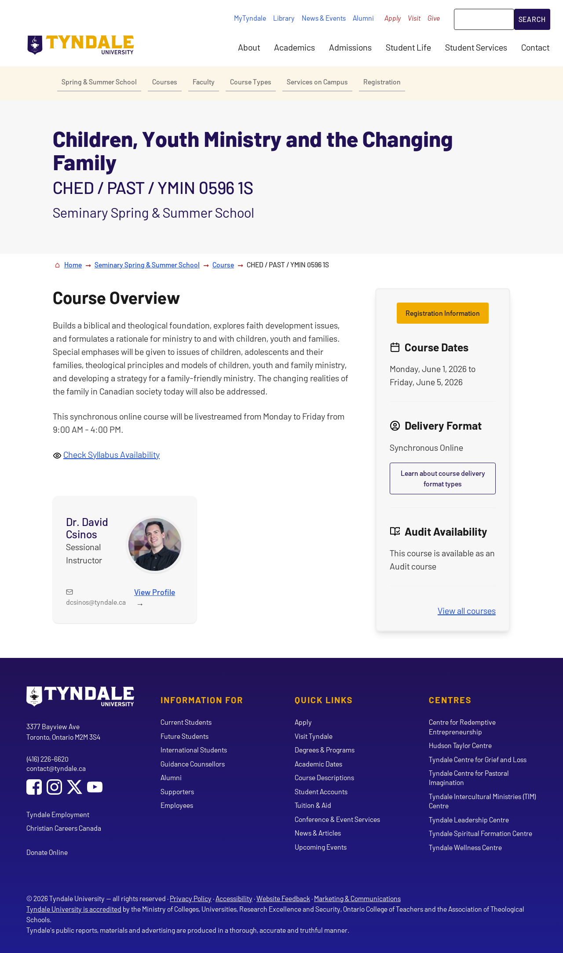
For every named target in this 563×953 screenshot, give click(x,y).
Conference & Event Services (337, 819)
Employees (177, 805)
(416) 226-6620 (47, 759)
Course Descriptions (324, 777)
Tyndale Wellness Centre (465, 847)
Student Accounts (321, 791)
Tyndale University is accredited (73, 909)
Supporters (177, 791)
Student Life (408, 47)
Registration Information (443, 313)
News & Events (324, 18)
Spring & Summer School (99, 81)
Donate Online (47, 852)
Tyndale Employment (57, 814)
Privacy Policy (191, 898)
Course (223, 264)
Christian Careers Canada (63, 828)
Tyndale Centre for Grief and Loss (477, 759)
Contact (535, 47)
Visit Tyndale (314, 736)
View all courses (467, 610)
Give (434, 18)
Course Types (250, 81)
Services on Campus (317, 81)
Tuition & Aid (313, 805)
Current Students (186, 722)
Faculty (204, 81)
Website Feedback (283, 898)
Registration (382, 81)
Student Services (476, 47)
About (249, 47)
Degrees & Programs (325, 749)
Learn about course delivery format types (443, 478)
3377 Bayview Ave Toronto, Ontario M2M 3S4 (63, 731)
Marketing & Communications (357, 898)
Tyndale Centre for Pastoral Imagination (469, 777)
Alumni (363, 18)
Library (284, 18)
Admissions (350, 47)
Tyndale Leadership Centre (469, 819)
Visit (414, 18)
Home (73, 264)
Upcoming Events (321, 847)
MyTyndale (250, 18)
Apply (392, 18)
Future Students (184, 736)
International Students (194, 749)
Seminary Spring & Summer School (147, 264)
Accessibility (234, 898)
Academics (294, 47)
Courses (164, 81)
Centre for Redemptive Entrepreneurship (462, 726)
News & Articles (318, 833)
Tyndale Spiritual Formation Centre (480, 833)
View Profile (154, 592)
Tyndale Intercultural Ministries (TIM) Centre (482, 801)
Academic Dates (318, 763)
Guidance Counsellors (193, 763)
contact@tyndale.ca (56, 768)
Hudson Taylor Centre (460, 745)
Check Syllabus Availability (111, 454)
